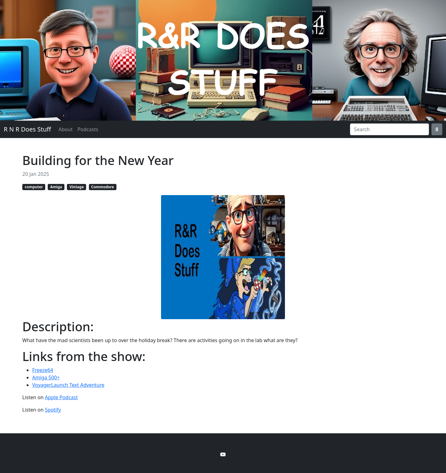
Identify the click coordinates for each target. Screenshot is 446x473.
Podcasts (87, 129)
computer (34, 187)
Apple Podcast (61, 397)
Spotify (53, 409)
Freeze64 (42, 370)
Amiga (56, 187)
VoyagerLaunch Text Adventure (68, 385)
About (65, 129)
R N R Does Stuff (27, 129)
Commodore (102, 187)
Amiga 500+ (46, 377)
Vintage (76, 187)
